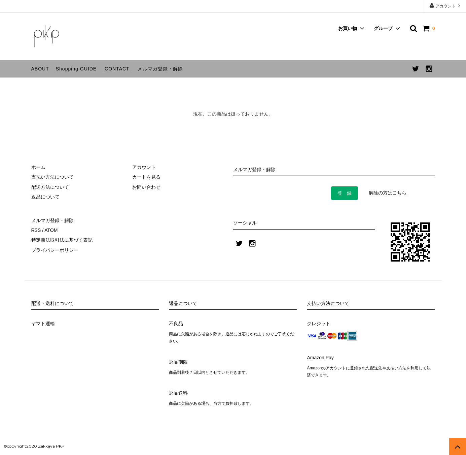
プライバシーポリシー (54, 250)
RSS (36, 230)
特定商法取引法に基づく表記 (62, 240)
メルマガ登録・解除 (160, 68)
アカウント (445, 5)
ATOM (51, 230)
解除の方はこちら (387, 192)
